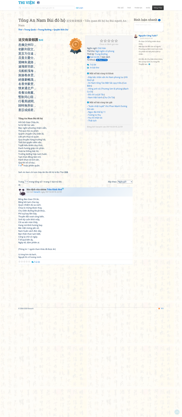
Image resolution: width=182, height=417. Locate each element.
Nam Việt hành (95, 132)
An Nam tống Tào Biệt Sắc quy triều (105, 118)
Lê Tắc (101, 130)
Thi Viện (26, 2)
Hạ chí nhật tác (95, 153)
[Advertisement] (91, 29)
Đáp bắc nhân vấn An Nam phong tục (106, 112)
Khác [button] (148, 8)
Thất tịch (92, 156)
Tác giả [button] (120, 8)
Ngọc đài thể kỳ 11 (97, 147)
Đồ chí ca (92, 130)
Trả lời (93, 100)
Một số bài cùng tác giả (99, 138)
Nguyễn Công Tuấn (147, 97)
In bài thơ (94, 103)
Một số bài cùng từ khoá (100, 109)
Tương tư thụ (94, 150)
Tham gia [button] (138, 8)
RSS (161, 415)
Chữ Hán (102, 83)
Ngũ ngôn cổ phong (104, 86)
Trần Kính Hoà (55, 295)
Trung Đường (101, 89)
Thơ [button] (129, 8)
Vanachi (98, 162)
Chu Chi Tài (109, 132)
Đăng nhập (158, 8)
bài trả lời (93, 92)
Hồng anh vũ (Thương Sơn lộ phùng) (105, 124)
